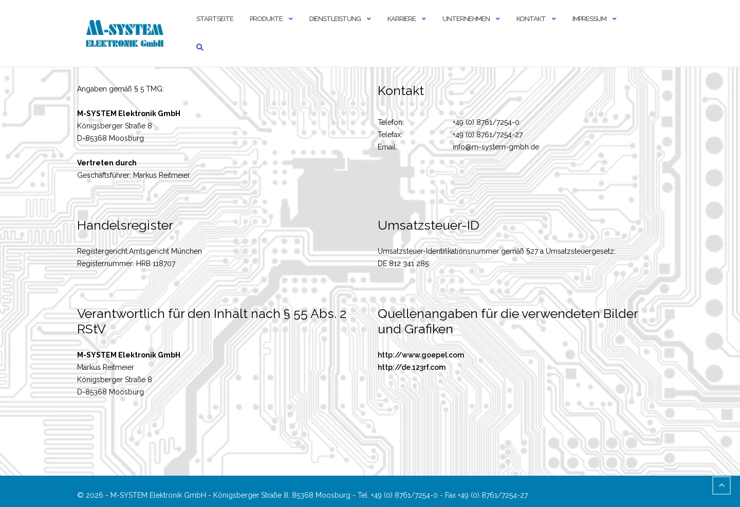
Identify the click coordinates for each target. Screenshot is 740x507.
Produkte (266, 19)
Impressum (589, 19)
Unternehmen (466, 19)
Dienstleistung (335, 19)
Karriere (401, 19)
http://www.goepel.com (421, 355)
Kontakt (531, 19)
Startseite (214, 19)
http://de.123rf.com (412, 367)
